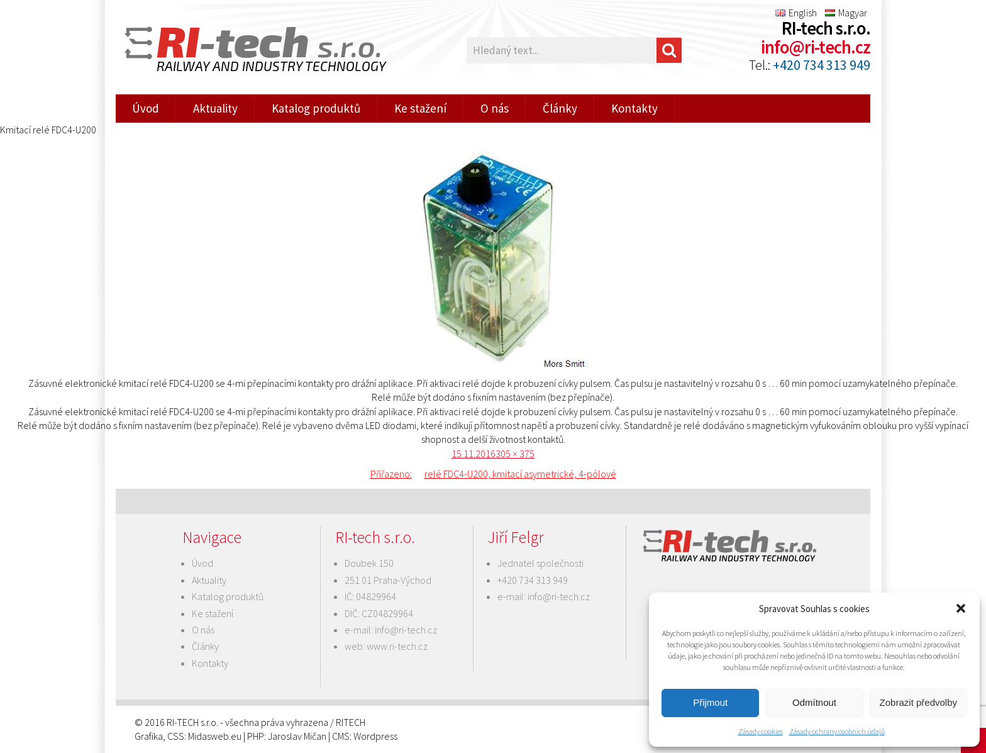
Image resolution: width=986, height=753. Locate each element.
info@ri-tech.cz (815, 47)
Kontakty (634, 108)
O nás (494, 108)
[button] (961, 608)
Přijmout (710, 702)
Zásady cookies (760, 731)
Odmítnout (814, 702)
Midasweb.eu (214, 736)
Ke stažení (420, 108)
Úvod (145, 108)
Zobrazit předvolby (918, 702)
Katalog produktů (316, 108)
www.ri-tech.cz (397, 646)
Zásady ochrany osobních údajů (837, 731)
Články (560, 108)
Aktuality (215, 108)
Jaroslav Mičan (297, 736)
